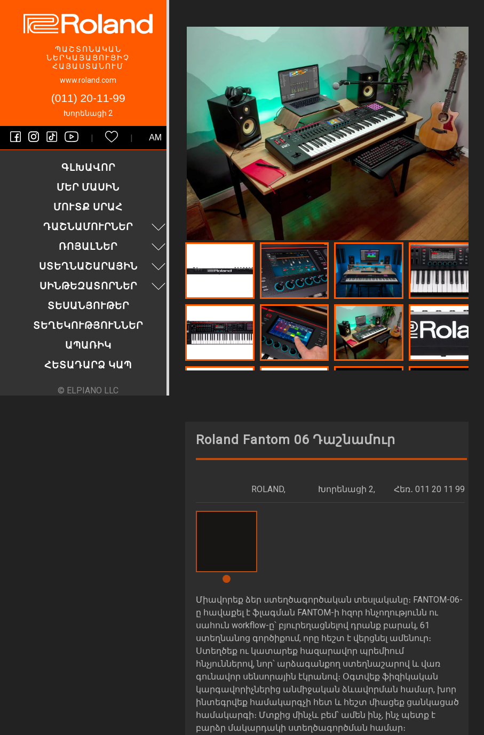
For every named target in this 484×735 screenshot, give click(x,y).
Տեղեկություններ (88, 325)
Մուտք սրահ (88, 206)
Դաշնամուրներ (105, 226)
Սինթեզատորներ (104, 285)
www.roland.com (88, 80)
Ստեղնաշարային (104, 266)
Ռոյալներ (113, 246)
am (155, 137)
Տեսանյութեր (88, 305)
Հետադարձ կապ (88, 364)
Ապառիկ (88, 345)
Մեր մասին (88, 187)
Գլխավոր (88, 167)
